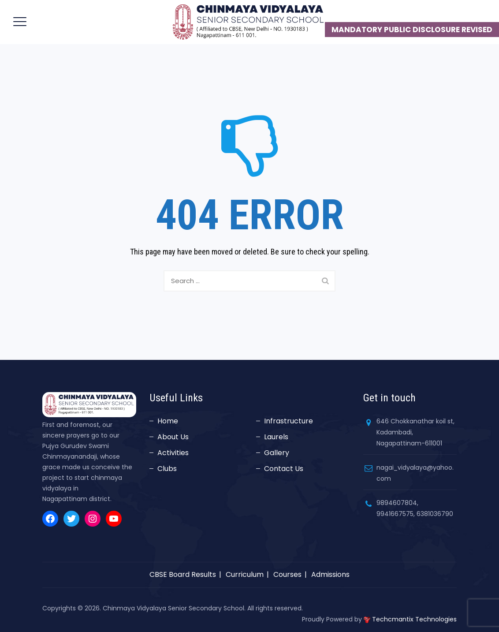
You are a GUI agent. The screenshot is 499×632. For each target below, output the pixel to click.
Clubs (167, 469)
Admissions (330, 574)
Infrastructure (288, 421)
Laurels (276, 437)
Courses (287, 574)
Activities (173, 453)
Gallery (276, 453)
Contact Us (283, 469)
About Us (173, 437)
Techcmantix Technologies (414, 619)
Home (167, 421)
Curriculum (245, 574)
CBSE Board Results (182, 574)
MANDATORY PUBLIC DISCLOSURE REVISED (411, 29)
